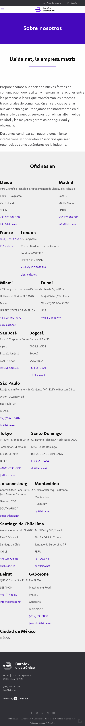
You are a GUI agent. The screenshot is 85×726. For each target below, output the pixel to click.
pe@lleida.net (42, 566)
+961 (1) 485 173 (9, 594)
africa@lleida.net (9, 515)
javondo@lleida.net (40, 623)
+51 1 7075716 (42, 558)
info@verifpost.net (10, 601)
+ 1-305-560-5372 (10, 317)
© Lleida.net (13, 718)
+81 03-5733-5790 (10, 468)
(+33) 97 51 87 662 (10, 239)
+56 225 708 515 (9, 558)
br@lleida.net (7, 425)
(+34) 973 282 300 (12, 686)
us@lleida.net (7, 325)
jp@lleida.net (7, 475)
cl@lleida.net (7, 566)
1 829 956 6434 (40, 461)
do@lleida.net (39, 468)
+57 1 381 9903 (37, 368)
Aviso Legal (26, 718)
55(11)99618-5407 (10, 418)
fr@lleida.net (7, 246)
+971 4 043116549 (51, 317)
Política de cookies (37, 723)
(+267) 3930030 (38, 616)
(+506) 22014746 (9, 368)
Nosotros (51, 723)
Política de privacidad (66, 718)
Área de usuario (52, 3)
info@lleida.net (8, 224)
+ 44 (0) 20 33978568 (33, 267)
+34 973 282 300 (10, 217)
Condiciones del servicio (44, 718)
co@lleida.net (37, 375)
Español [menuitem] (72, 3)
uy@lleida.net (42, 511)
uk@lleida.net (29, 274)
